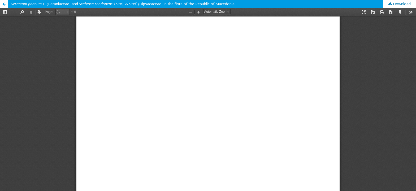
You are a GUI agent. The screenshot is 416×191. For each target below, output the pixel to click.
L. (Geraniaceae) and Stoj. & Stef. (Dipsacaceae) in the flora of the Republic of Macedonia (123, 3)
